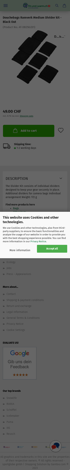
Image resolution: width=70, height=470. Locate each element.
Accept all (52, 248)
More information (20, 250)
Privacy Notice (38, 241)
